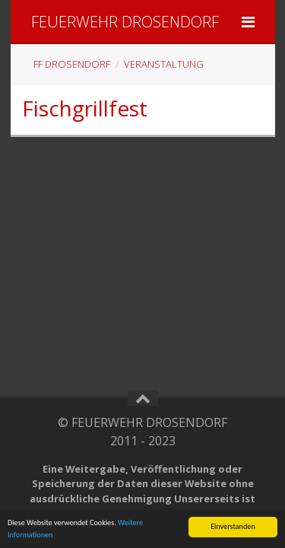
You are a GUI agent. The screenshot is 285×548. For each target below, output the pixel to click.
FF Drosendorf (71, 64)
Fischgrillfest (84, 108)
